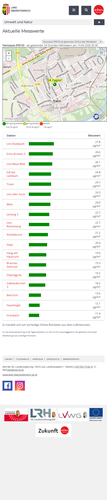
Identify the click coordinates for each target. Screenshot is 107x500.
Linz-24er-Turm (16, 194)
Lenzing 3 (12, 214)
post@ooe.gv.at (15, 370)
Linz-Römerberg (14, 224)
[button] (101, 52)
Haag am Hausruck (13, 254)
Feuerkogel (13, 305)
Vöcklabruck (14, 234)
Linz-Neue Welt (16, 164)
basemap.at (21, 119)
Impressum (38, 359)
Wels (10, 204)
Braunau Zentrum (12, 265)
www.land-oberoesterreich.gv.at (19, 375)
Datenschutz (53, 359)
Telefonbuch (22, 359)
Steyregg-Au (14, 275)
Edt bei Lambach (12, 174)
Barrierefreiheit (71, 359)
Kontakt (9, 359)
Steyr (10, 245)
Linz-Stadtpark (16, 144)
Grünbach (13, 315)
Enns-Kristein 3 (16, 154)
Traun (10, 184)
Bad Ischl (12, 295)
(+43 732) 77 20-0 (83, 367)
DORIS (13, 119)
